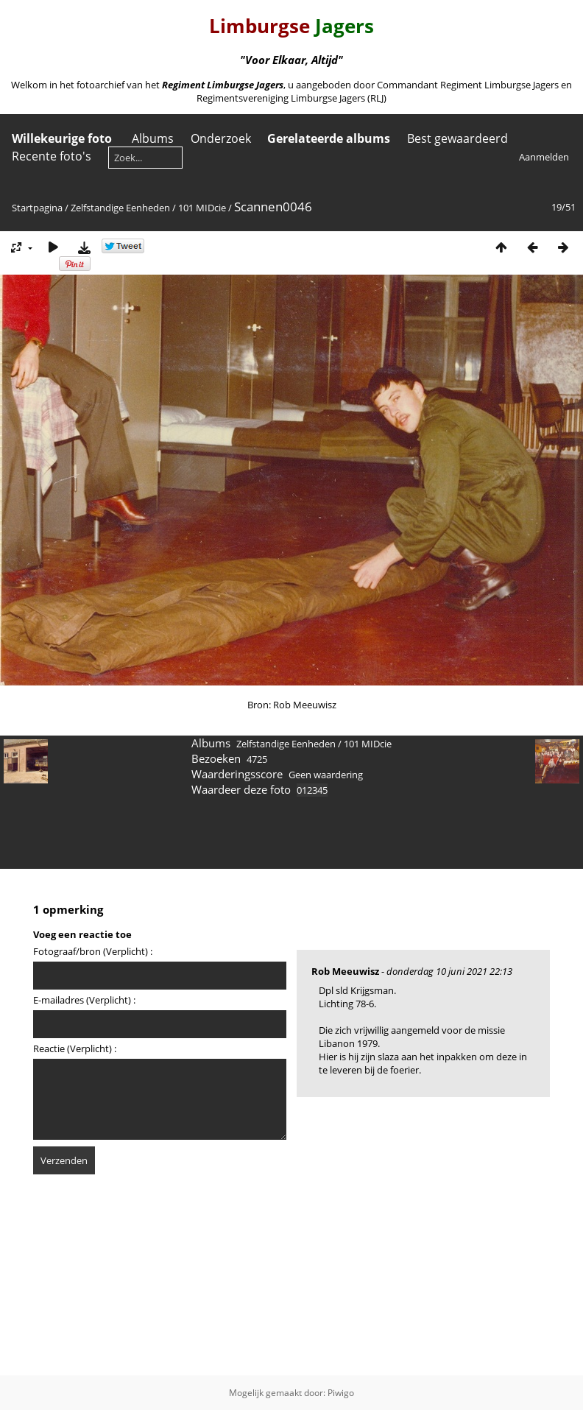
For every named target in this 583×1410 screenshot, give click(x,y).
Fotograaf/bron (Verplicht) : (92, 951)
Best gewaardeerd (457, 138)
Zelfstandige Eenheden (120, 207)
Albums (153, 138)
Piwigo (341, 1392)
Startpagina (37, 207)
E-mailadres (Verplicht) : (84, 1000)
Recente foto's (51, 156)
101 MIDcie (202, 207)
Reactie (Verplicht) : (74, 1048)
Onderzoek (221, 138)
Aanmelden (544, 156)
